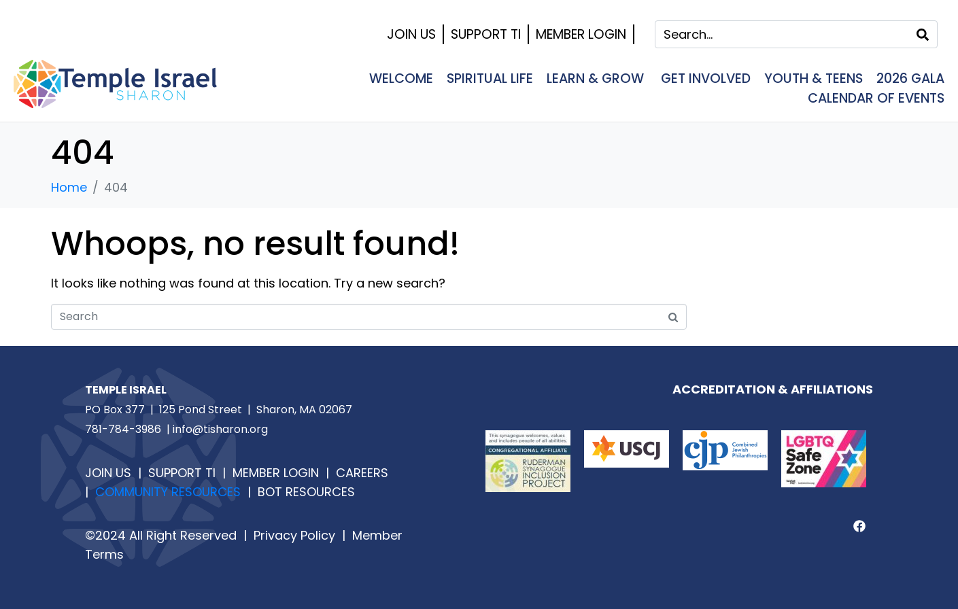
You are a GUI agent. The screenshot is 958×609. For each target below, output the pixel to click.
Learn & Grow (597, 78)
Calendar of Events (876, 98)
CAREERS (362, 472)
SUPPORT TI (182, 472)
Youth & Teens (813, 78)
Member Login (581, 34)
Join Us (411, 34)
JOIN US (108, 472)
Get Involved (706, 78)
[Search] (922, 34)
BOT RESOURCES (304, 491)
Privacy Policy (294, 535)
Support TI (486, 34)
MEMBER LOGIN (276, 472)
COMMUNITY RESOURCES (171, 491)
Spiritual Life (490, 78)
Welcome (401, 78)
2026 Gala (910, 78)
